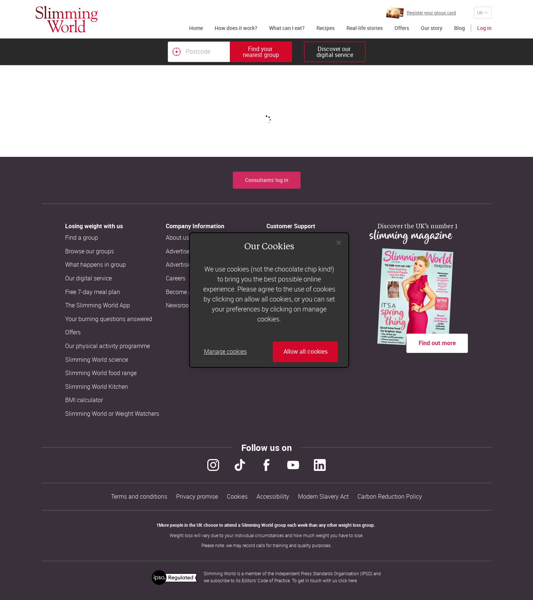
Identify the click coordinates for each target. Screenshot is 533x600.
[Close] (339, 243)
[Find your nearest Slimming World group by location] (176, 52)
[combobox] (230, 51)
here (352, 580)
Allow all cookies (306, 352)
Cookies (237, 496)
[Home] (67, 19)
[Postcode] (199, 51)
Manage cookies (225, 352)
